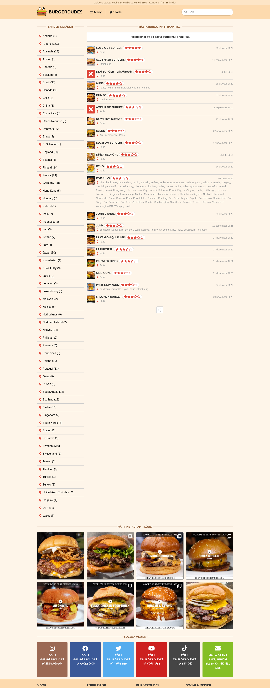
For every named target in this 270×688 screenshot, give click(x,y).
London (104, 99)
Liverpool (221, 190)
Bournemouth (183, 182)
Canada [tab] (49, 90)
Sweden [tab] (51, 445)
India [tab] (48, 213)
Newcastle (101, 198)
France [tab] (50, 175)
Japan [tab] (49, 252)
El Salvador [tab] (52, 144)
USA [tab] (49, 507)
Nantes (145, 229)
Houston (131, 190)
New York (219, 194)
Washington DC (104, 206)
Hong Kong (119, 190)
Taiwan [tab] (49, 461)
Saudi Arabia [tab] (53, 391)
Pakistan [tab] (50, 337)
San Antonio (219, 198)
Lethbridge (209, 190)
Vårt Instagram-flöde (135, 527)
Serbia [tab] (49, 407)
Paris (102, 52)
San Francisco (111, 202)
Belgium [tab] (50, 74)
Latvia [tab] (48, 275)
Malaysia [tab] (50, 299)
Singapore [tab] (51, 415)
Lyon (137, 229)
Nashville (208, 194)
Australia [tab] (51, 51)
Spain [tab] (49, 430)
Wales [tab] (48, 515)
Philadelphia (139, 198)
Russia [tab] (49, 384)
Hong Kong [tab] (52, 190)
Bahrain (145, 182)
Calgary (226, 182)
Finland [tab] (50, 167)
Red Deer (174, 198)
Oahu (112, 198)
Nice (172, 229)
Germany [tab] (51, 182)
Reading (162, 198)
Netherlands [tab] (52, 314)
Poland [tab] (50, 360)
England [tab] (51, 152)
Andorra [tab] (50, 35)
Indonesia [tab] (51, 221)
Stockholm (175, 202)
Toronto (187, 202)
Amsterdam (125, 182)
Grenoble (116, 289)
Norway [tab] (50, 329)
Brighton (196, 182)
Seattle (149, 202)
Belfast (154, 182)
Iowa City (142, 190)
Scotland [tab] (51, 399)
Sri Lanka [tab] (51, 438)
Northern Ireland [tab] (55, 322)
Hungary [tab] (50, 198)
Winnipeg (119, 206)
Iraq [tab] (47, 229)
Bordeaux (105, 229)
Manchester (150, 194)
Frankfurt (212, 186)
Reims (110, 87)
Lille (121, 229)
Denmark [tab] (51, 128)
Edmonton (200, 186)
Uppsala (206, 202)
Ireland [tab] (49, 237)
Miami (172, 194)
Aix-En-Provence (109, 135)
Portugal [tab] (51, 368)
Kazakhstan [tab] (52, 260)
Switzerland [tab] (52, 453)
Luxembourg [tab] (52, 291)
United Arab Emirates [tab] (58, 492)
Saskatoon (138, 202)
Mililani (181, 194)
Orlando (120, 198)
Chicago (139, 186)
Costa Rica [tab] (51, 113)
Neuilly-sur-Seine (159, 229)
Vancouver (218, 202)
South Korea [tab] (52, 422)
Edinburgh (188, 186)
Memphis (163, 194)
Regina (184, 198)
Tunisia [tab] (49, 476)
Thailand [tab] (50, 469)
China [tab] (48, 105)
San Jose (126, 202)
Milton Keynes (193, 194)
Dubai (178, 186)
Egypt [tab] (48, 136)
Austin (136, 182)
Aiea (114, 182)
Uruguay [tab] (50, 500)
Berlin (162, 182)
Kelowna (163, 190)
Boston (171, 182)
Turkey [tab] (49, 484)
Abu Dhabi (105, 182)
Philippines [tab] (51, 353)
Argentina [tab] (51, 43)
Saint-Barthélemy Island (128, 87)
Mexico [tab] (49, 306)
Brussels (215, 182)
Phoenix (152, 198)
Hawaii (108, 190)
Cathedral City (125, 186)
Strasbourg (105, 64)
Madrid (139, 194)
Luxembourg (127, 194)
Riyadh (193, 198)
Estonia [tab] (49, 159)
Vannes (146, 87)
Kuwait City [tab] (52, 268)
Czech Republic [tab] (54, 121)
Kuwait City (175, 190)
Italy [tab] (47, 244)
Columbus (150, 186)
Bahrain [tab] (49, 67)
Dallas (161, 186)
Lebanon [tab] (50, 283)
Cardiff (112, 186)
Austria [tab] (49, 59)
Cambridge (102, 186)
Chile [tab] (48, 97)
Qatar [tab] (48, 376)
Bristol (206, 182)
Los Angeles (112, 194)
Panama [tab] (50, 345)
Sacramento (205, 198)
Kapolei (153, 190)
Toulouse (202, 229)
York (128, 206)
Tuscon (196, 202)
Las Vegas (188, 190)
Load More (159, 309)
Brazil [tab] (49, 82)
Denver (169, 186)
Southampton (161, 202)
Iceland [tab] (49, 206)
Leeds (199, 190)
